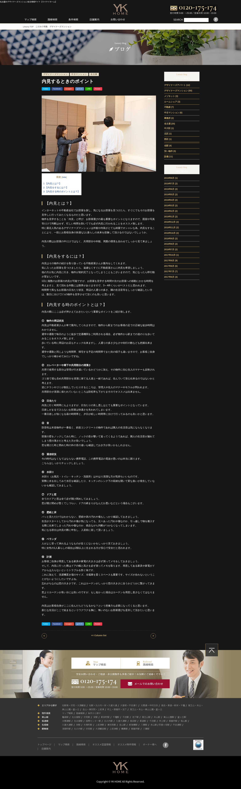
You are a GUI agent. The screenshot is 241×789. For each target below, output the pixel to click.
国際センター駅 (93, 720)
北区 (166, 133)
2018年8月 (169, 244)
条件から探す (94, 713)
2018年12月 (170, 222)
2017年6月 (169, 277)
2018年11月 (170, 227)
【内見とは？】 (52, 183)
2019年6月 (169, 189)
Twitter (46, 89)
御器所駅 (173, 720)
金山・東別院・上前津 (93, 709)
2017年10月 (170, 255)
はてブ (79, 89)
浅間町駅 (66, 728)
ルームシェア (170, 101)
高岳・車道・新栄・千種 (173, 705)
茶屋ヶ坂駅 (164, 724)
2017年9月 (169, 260)
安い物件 (168, 151)
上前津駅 (100, 724)
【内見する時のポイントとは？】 (61, 191)
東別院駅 (111, 724)
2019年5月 (169, 194)
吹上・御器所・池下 (117, 709)
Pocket (98, 89)
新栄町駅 (105, 716)
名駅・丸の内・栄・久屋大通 (103, 705)
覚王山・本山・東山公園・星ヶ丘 (146, 709)
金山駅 (122, 724)
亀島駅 (65, 716)
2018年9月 (169, 238)
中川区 (167, 128)
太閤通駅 (66, 720)
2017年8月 (169, 265)
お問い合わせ (118, 19)
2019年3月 (169, 205)
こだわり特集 (42, 26)
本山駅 (157, 716)
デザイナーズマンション (60, 26)
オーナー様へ (150, 744)
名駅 (166, 145)
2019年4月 (169, 200)
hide (64, 177)
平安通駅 (177, 724)
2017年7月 (169, 271)
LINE (89, 89)
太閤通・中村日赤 (149, 705)
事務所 (167, 118)
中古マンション (79, 74)
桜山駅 (184, 720)
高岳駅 (133, 720)
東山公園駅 (169, 716)
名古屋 (94, 74)
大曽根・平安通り (128, 705)
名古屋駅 (76, 716)
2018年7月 (169, 249)
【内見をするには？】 (55, 187)
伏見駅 (87, 716)
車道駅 (143, 720)
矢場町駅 (88, 724)
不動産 (167, 107)
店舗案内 (95, 19)
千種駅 (116, 716)
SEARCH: (175, 19)
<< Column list (98, 635)
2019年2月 (169, 211)
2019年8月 (169, 178)
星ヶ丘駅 (182, 716)
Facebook (57, 89)
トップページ (44, 744)
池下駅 (135, 716)
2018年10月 (170, 233)
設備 (166, 156)
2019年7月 (169, 183)
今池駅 (125, 716)
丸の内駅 (108, 720)
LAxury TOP (28, 26)
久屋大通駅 (121, 720)
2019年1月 (169, 216)
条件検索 (74, 19)
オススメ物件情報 (127, 744)
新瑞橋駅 (133, 724)
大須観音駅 (101, 728)
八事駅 (144, 724)
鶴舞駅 (124, 728)
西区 (166, 139)
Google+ (69, 89)
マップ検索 (30, 19)
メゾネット (169, 96)
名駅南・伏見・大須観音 (74, 705)
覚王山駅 (146, 716)
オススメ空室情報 (101, 744)
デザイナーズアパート (175, 85)
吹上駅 (162, 720)
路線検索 (53, 19)
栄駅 (95, 716)
